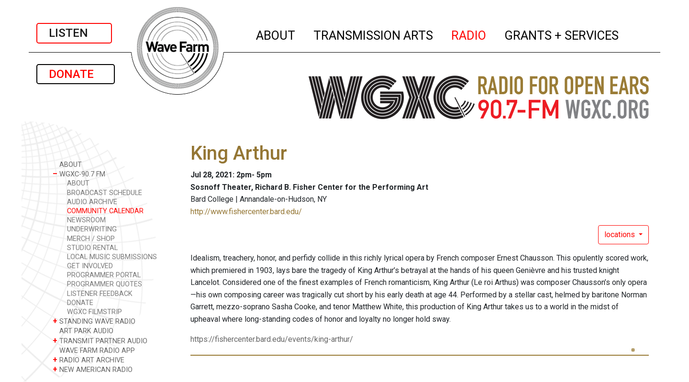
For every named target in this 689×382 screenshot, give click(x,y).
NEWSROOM (86, 220)
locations (620, 234)
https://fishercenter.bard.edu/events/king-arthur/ (271, 339)
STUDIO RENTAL (92, 248)
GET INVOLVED (90, 266)
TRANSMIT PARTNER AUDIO (100, 340)
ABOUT (276, 34)
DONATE (75, 74)
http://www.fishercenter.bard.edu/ (246, 211)
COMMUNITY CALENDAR (105, 211)
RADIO (469, 34)
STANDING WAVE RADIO (94, 321)
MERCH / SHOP (91, 239)
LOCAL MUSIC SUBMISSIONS (112, 257)
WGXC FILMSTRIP (94, 312)
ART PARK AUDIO (83, 330)
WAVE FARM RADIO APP (94, 350)
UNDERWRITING (92, 229)
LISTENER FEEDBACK (100, 294)
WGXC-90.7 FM (79, 173)
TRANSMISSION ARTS (374, 34)
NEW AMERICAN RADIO (93, 369)
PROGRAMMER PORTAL (104, 275)
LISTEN (74, 33)
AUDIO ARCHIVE (92, 202)
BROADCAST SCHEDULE (104, 193)
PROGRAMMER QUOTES (104, 284)
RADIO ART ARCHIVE (88, 359)
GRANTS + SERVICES (561, 34)
